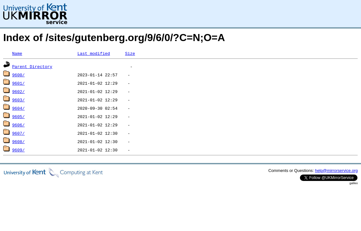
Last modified (93, 53)
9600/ (18, 75)
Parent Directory (32, 66)
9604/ (18, 108)
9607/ (18, 133)
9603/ (18, 100)
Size (130, 53)
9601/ (18, 83)
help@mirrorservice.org (336, 170)
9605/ (18, 116)
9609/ (18, 150)
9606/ (18, 125)
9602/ (18, 91)
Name (17, 53)
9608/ (18, 141)
